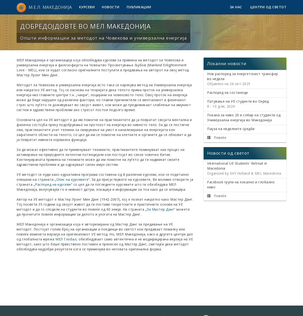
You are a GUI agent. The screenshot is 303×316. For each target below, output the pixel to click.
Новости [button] (111, 7)
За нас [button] (236, 7)
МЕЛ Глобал (65, 239)
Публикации (139, 7)
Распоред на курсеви (53, 184)
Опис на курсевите (72, 179)
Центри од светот (268, 7)
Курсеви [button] (87, 7)
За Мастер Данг (160, 209)
